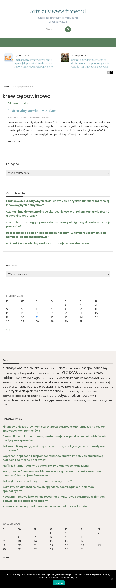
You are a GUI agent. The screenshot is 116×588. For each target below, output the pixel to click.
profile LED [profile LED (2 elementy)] (72, 387)
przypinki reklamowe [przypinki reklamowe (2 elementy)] (35, 391)
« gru (9, 329)
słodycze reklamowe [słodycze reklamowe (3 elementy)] (72, 395)
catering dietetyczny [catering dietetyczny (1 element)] (49, 368)
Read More (14, 141)
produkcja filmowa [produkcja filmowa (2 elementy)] (52, 387)
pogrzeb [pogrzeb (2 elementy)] (32, 387)
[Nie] (111, 579)
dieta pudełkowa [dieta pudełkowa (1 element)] (73, 368)
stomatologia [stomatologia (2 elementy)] (12, 396)
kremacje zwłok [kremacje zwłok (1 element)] (86, 373)
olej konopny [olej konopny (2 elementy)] (17, 387)
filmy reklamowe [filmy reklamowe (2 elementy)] (31, 373)
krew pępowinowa (40, 117)
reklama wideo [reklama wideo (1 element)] (68, 391)
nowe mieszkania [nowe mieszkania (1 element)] (82, 382)
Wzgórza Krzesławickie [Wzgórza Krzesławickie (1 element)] (92, 400)
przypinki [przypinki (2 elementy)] (15, 391)
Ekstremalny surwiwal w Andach (32, 110)
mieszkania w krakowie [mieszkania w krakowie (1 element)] (26, 382)
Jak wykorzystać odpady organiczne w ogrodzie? (37, 481)
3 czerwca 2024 (18, 117)
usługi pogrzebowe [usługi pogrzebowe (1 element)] (53, 400)
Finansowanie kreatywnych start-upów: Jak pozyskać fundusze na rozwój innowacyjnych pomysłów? (33, 63)
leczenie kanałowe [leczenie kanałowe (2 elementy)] (71, 378)
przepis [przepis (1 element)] (83, 387)
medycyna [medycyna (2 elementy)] (91, 378)
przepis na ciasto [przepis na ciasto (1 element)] (94, 387)
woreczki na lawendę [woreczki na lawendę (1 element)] (72, 400)
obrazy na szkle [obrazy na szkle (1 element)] (97, 382)
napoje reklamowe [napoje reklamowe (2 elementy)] (50, 382)
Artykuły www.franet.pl (58, 11)
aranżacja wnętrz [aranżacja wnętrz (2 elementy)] (14, 368)
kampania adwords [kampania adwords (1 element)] (52, 373)
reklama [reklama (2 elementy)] (55, 391)
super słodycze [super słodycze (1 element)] (47, 396)
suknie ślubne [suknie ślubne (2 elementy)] (31, 396)
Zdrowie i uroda (18, 103)
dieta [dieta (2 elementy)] (62, 368)
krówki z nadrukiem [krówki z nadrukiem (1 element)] (49, 378)
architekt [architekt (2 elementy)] (33, 368)
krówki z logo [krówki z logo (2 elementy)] (31, 378)
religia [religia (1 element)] (78, 391)
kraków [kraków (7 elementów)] (69, 372)
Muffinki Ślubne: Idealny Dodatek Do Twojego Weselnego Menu (49, 243)
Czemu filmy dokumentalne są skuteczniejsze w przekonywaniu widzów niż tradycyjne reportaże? (90, 63)
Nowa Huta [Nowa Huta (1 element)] (68, 382)
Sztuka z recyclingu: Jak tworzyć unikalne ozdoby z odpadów (45, 506)
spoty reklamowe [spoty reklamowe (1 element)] (89, 391)
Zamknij (59, 583)
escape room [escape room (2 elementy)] (91, 368)
